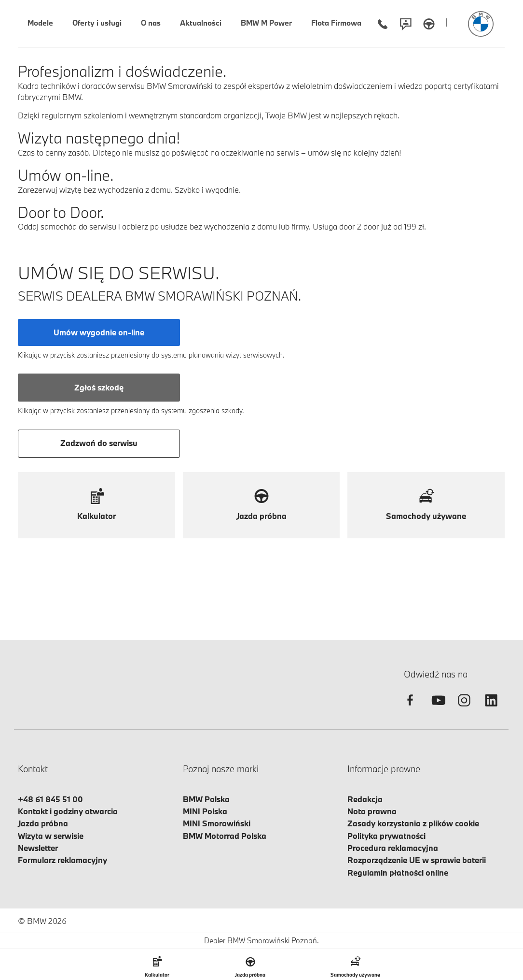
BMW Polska (206, 799)
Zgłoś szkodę (99, 387)
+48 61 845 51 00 (50, 799)
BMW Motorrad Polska (224, 836)
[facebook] (410, 709)
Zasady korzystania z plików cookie (413, 823)
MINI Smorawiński (216, 823)
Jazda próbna (43, 823)
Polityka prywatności (386, 836)
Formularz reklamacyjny (62, 860)
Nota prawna (372, 811)
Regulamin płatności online (397, 872)
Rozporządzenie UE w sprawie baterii (416, 860)
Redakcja (365, 799)
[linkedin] (491, 709)
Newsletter (38, 848)
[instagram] (464, 709)
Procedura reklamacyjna (392, 848)
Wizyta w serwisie (50, 836)
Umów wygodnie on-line (99, 332)
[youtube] (437, 709)
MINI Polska (205, 811)
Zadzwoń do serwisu (99, 443)
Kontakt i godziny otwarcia (68, 811)
